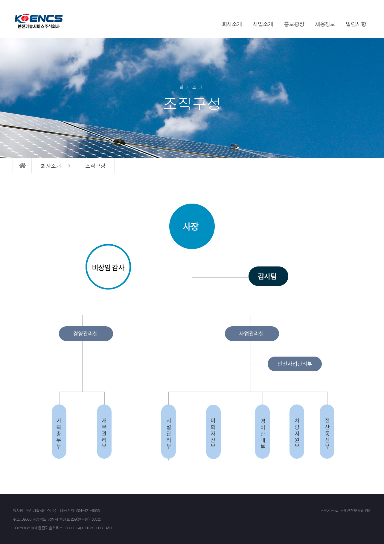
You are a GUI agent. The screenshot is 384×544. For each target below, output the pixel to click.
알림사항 (356, 24)
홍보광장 (294, 24)
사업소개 (263, 24)
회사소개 (232, 24)
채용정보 (325, 24)
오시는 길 (331, 510)
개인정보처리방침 (357, 510)
